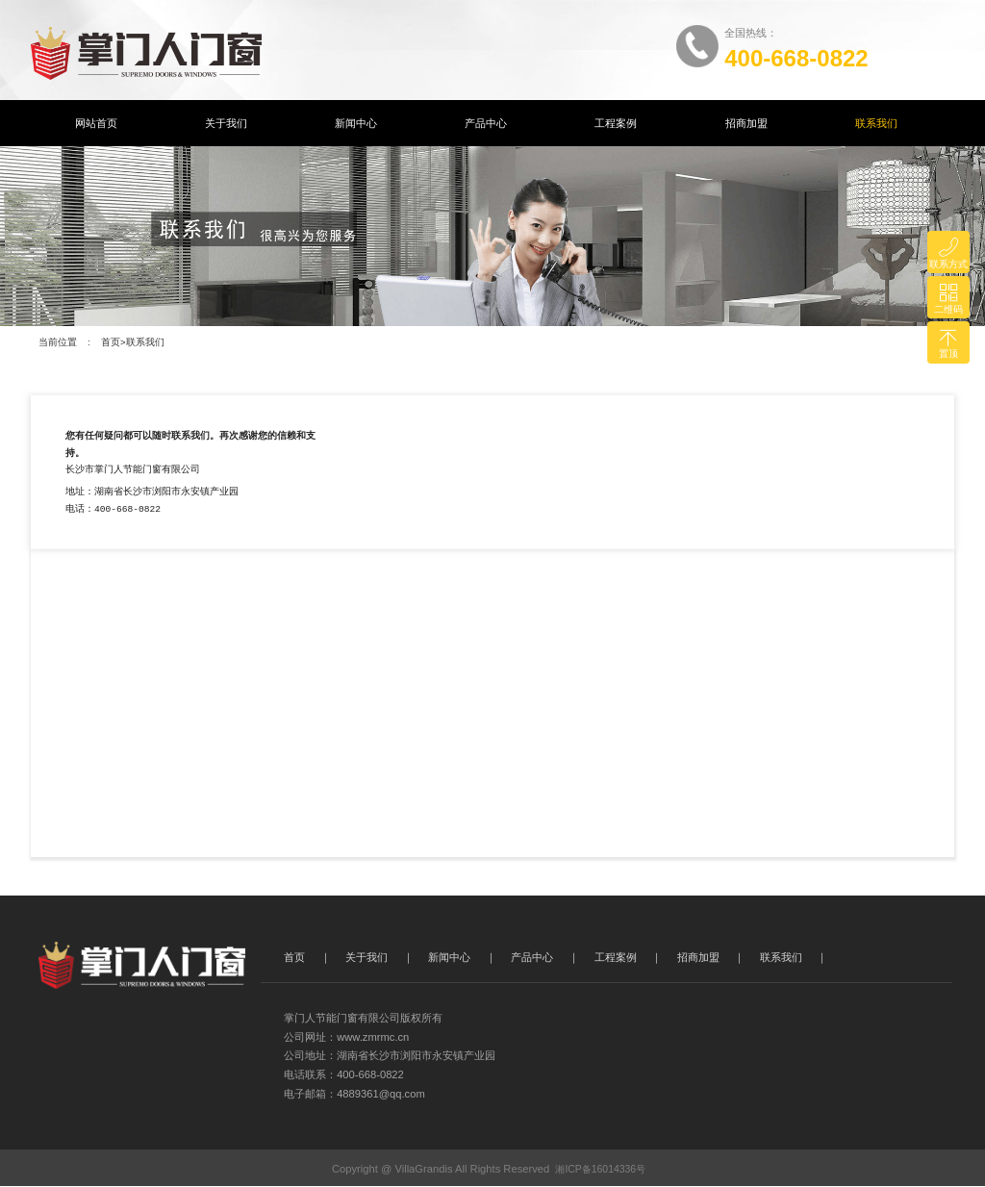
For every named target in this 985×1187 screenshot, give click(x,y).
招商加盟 (746, 123)
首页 (110, 342)
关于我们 (226, 123)
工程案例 (615, 123)
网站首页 (96, 123)
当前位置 (57, 342)
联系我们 (876, 123)
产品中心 (486, 123)
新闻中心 (356, 123)
